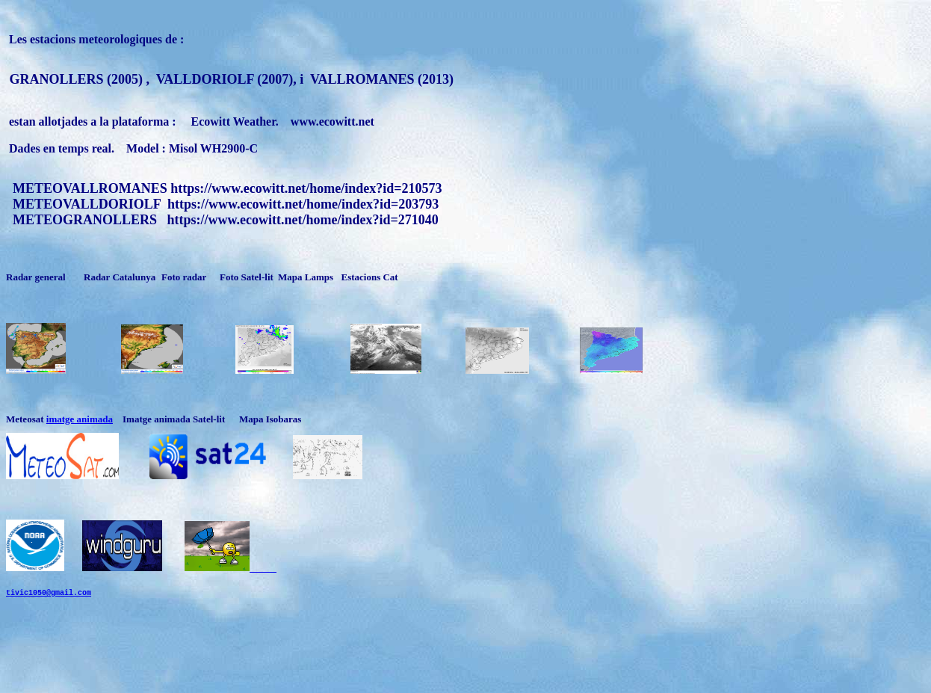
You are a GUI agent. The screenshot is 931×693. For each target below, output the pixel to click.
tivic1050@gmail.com (48, 605)
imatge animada (79, 419)
